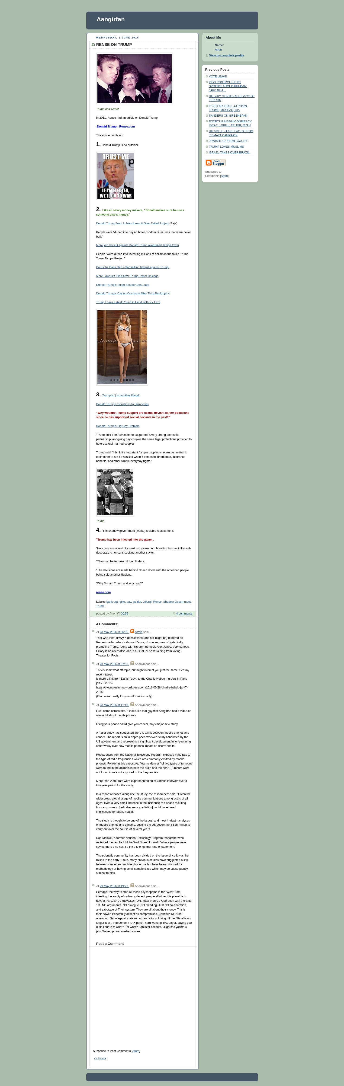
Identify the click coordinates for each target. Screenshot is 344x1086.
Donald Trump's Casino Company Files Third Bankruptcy (133, 293)
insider (137, 601)
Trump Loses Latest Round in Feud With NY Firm (128, 302)
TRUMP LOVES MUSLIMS (226, 146)
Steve (138, 632)
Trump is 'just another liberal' (120, 395)
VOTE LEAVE (218, 76)
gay (129, 601)
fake (122, 601)
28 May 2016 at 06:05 (114, 632)
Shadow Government (177, 601)
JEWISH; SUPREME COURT (228, 141)
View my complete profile (226, 55)
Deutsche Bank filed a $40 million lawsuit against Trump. (132, 267)
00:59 (124, 613)
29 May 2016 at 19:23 (114, 886)
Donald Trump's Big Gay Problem (118, 426)
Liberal (147, 601)
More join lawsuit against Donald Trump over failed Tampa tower (137, 245)
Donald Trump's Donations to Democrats (122, 404)
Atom (135, 1051)
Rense (157, 601)
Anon (218, 49)
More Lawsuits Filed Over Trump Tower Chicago (127, 276)
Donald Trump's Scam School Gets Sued (122, 285)
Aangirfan (111, 19)
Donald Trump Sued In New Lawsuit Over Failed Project (132, 223)
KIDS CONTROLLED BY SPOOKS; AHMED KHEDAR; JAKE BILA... (228, 86)
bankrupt (112, 601)
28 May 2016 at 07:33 (114, 664)
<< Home (100, 1058)
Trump (100, 606)
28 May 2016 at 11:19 (114, 705)
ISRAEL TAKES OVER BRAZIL (229, 152)
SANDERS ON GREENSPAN (228, 115)
